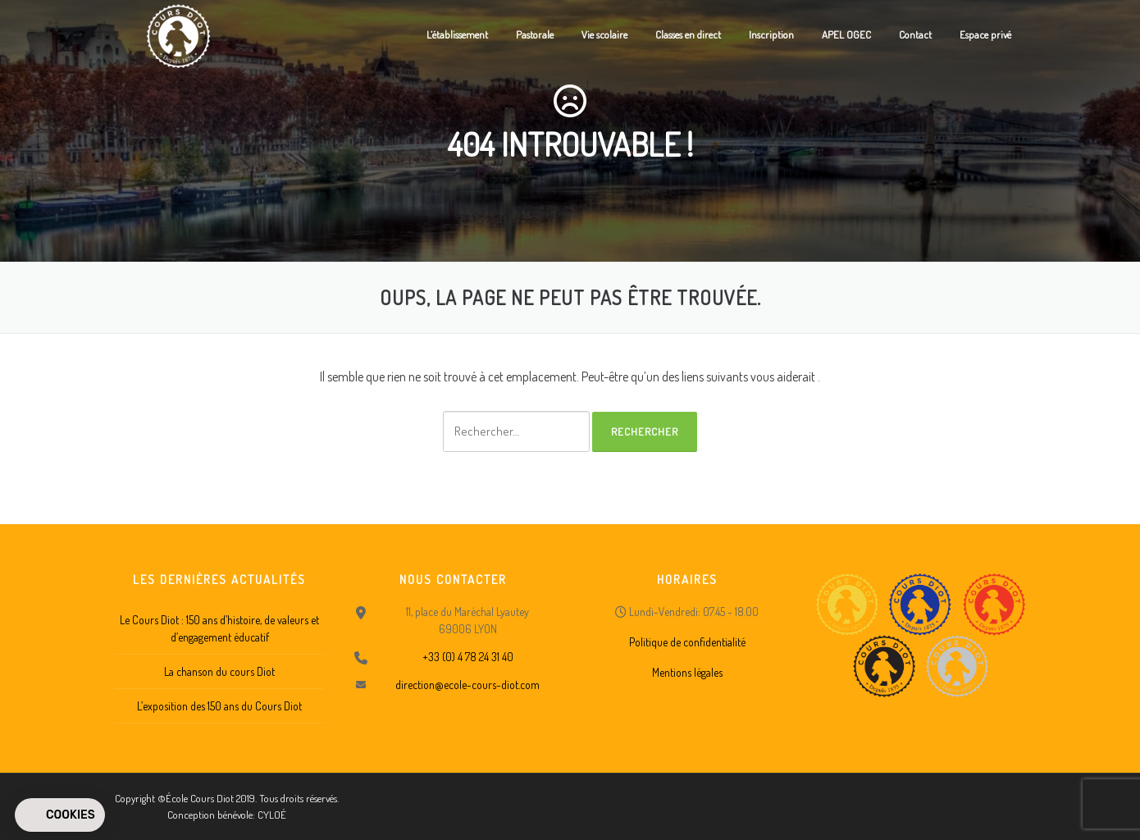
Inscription (771, 34)
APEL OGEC (846, 34)
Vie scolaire (604, 34)
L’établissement (457, 34)
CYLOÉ (272, 814)
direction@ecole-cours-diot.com (467, 685)
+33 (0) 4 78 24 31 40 (467, 657)
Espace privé (985, 34)
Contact (915, 34)
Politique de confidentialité (687, 642)
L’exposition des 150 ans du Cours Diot (219, 706)
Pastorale (535, 34)
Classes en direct (688, 34)
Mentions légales (687, 672)
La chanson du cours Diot (219, 671)
